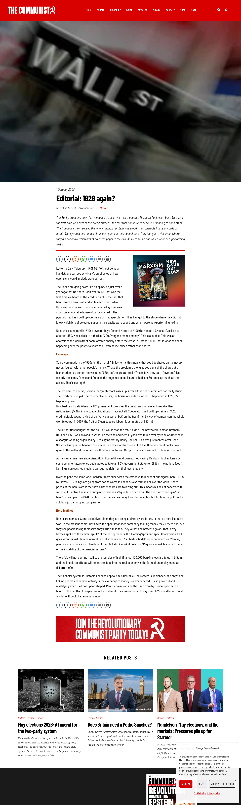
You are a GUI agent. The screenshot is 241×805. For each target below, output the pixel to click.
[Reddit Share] (75, 259)
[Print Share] (107, 259)
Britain (104, 208)
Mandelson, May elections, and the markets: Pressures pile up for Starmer (187, 730)
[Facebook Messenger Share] (91, 259)
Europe (99, 717)
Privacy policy (213, 793)
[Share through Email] (99, 259)
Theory (156, 10)
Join (88, 10)
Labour (39, 717)
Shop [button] (182, 10)
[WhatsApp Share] (83, 259)
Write (129, 10)
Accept (185, 783)
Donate (100, 10)
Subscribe (115, 10)
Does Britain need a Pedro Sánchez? (120, 724)
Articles (142, 10)
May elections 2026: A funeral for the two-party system (47, 727)
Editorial (30, 717)
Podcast (170, 10)
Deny (201, 783)
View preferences (222, 783)
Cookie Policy (200, 793)
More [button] (193, 10)
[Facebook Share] (59, 259)
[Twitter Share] (67, 259)
